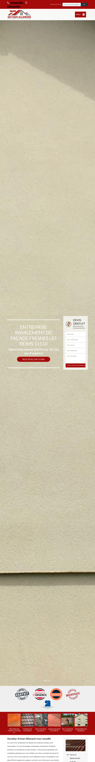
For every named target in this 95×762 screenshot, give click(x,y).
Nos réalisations (33, 359)
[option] (47, 381)
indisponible (15, 2)
